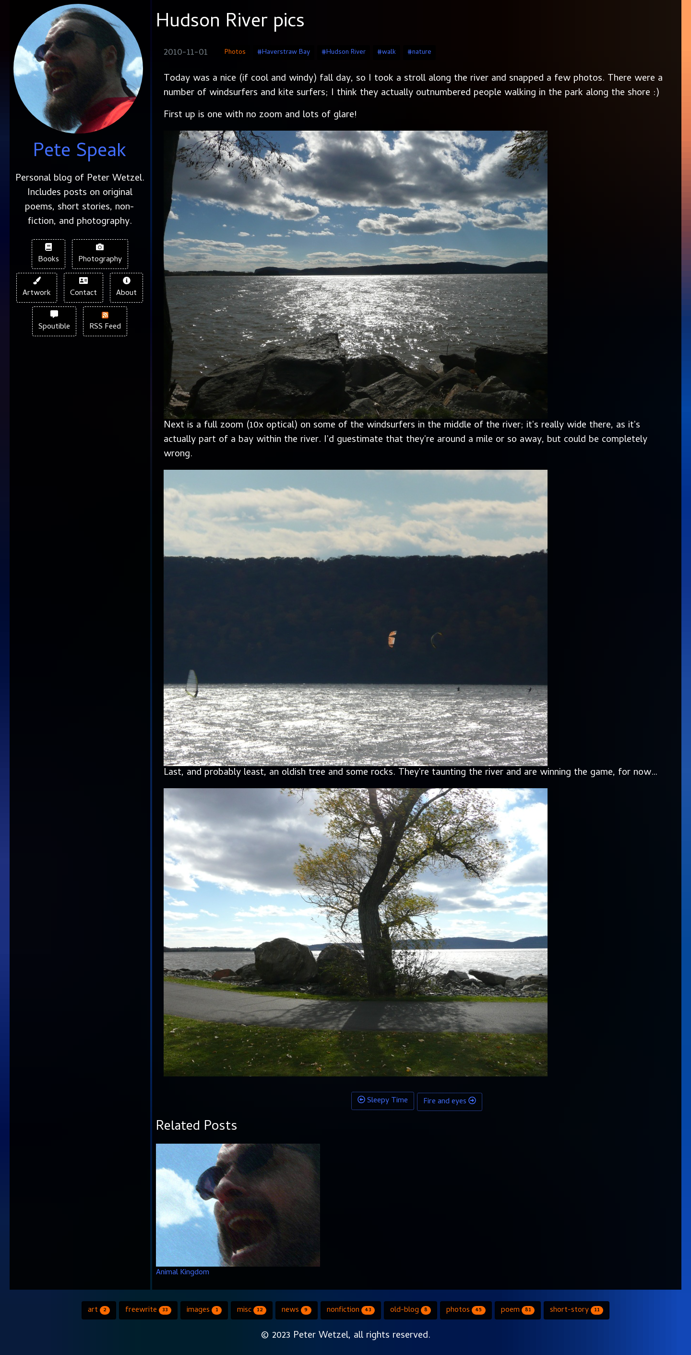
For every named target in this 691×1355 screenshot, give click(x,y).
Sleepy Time (382, 1101)
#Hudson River (344, 52)
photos (465, 1310)
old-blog (410, 1310)
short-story (576, 1310)
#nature (419, 52)
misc (251, 1310)
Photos (235, 52)
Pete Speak (79, 152)
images (204, 1310)
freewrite (148, 1310)
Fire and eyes (449, 1102)
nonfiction (351, 1310)
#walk (386, 52)
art (99, 1310)
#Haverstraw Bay (283, 52)
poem (518, 1310)
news (296, 1310)
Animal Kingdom (182, 1273)
